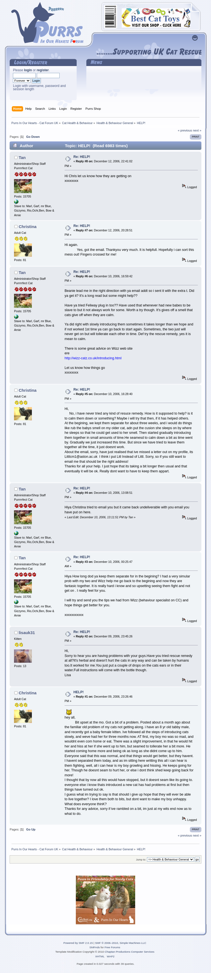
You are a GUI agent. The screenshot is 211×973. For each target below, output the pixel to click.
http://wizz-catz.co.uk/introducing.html (93, 358)
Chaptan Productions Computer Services (129, 951)
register (43, 70)
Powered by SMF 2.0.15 (78, 942)
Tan (22, 157)
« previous (185, 130)
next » (197, 130)
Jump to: (141, 859)
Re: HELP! (81, 157)
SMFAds (95, 947)
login (28, 70)
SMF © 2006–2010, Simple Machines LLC (120, 942)
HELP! (78, 692)
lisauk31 (27, 632)
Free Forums (112, 947)
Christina (28, 226)
